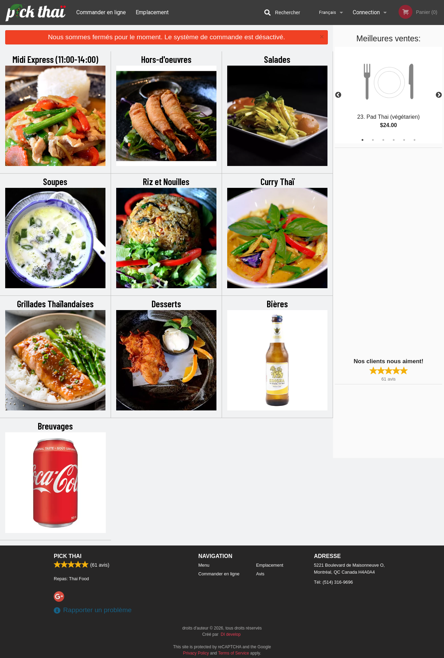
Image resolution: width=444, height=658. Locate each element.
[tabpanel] (388, 95)
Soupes (55, 181)
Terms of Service (233, 653)
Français (327, 12)
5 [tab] (404, 139)
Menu (204, 565)
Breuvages (55, 425)
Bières (277, 303)
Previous (338, 95)
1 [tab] (362, 139)
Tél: (333, 582)
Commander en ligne (101, 12)
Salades (277, 59)
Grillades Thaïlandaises (55, 303)
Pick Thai (68, 556)
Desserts (166, 303)
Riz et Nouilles (166, 181)
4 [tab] (393, 139)
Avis (260, 573)
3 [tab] (383, 139)
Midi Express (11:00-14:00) (55, 59)
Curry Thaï (277, 181)
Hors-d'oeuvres (166, 59)
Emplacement (152, 12)
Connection (366, 12)
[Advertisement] (378, 252)
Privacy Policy (196, 653)
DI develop (230, 634)
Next (438, 95)
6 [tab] (414, 139)
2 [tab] (372, 139)
